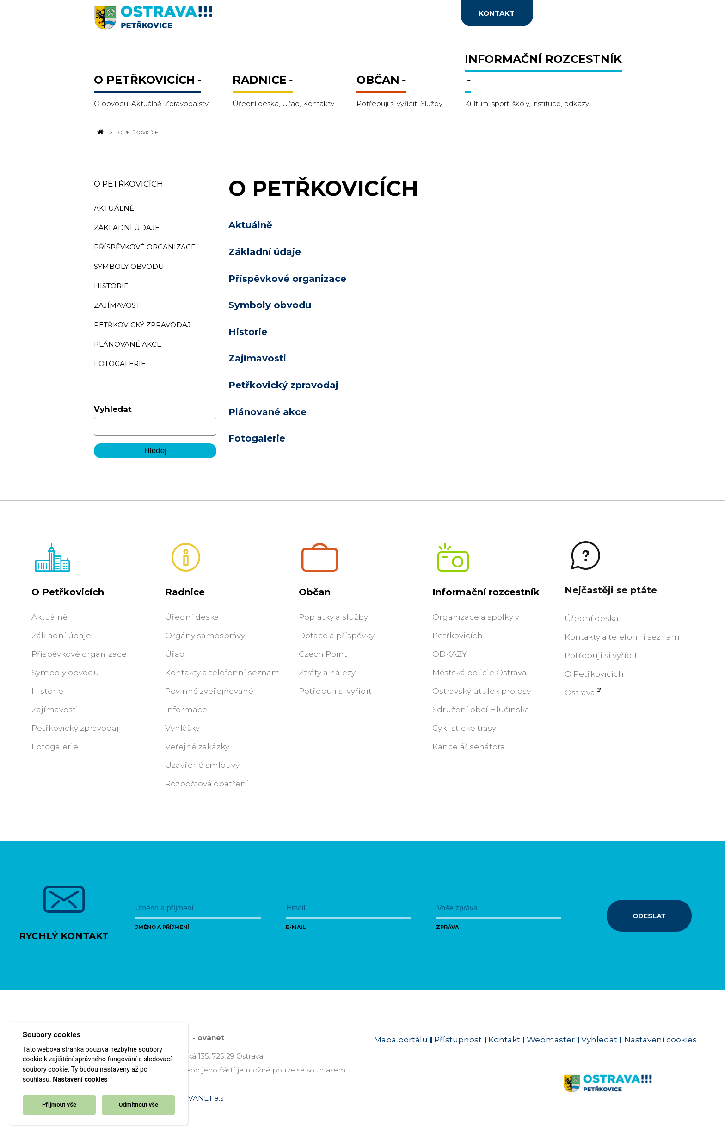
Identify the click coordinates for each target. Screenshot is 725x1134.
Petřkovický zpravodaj (283, 385)
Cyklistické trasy (464, 728)
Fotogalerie (256, 438)
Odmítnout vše (138, 1104)
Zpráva (447, 927)
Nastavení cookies (80, 1080)
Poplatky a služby (333, 617)
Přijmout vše (59, 1104)
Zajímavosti (257, 358)
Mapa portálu (401, 1039)
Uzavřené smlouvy (202, 765)
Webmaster (551, 1039)
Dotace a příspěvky (337, 635)
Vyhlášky (182, 728)
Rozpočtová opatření (206, 783)
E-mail (296, 927)
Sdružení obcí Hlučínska (480, 709)
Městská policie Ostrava (479, 672)
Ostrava (580, 692)
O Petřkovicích (128, 183)
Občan (315, 592)
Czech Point (323, 654)
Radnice (185, 592)
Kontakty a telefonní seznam (222, 672)
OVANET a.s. (203, 1098)
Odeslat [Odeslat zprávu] (649, 916)
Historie (247, 331)
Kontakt (504, 1039)
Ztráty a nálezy (327, 672)
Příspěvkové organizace (287, 278)
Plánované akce (267, 411)
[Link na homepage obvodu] (630, 1094)
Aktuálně (250, 225)
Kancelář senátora (468, 746)
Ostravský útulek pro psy (481, 691)
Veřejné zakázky (197, 746)
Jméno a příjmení (162, 927)
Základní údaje (264, 251)
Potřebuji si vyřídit (335, 691)
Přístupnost (458, 1039)
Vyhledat (113, 409)
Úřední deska (192, 617)
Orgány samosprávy (205, 635)
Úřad (175, 654)
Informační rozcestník (486, 592)
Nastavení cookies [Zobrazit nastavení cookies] (660, 1039)
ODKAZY (449, 654)
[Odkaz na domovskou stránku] (99, 132)
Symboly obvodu (269, 305)
